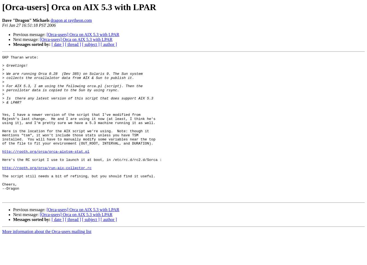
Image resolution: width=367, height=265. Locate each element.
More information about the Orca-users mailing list (46, 260)
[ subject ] (91, 44)
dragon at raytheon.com (71, 20)
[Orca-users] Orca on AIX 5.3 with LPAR (83, 34)
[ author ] (109, 44)
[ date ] (58, 44)
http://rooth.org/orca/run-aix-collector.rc (47, 190)
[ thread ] (73, 44)
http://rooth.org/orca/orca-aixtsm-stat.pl (45, 171)
